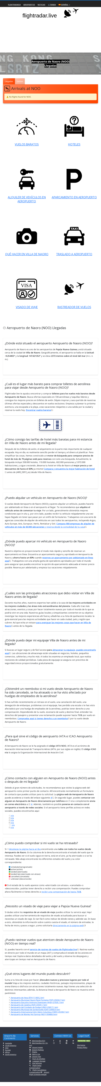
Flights (34, 1056)
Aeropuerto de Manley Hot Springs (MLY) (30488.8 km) (33, 1018)
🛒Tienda (52, 5)
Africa (7, 1056)
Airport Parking (38, 1054)
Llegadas (9, 81)
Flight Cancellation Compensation (37, 1075)
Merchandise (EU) (38, 1045)
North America (10, 1058)
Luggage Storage (38, 1065)
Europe (8, 1054)
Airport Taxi (36, 1060)
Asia (6, 1052)
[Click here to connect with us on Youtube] (60, 1045)
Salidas (20, 81)
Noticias (41, 5)
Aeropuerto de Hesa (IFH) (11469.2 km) (26, 1001)
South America (10, 1049)
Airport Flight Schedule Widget (39, 1077)
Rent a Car (36, 1058)
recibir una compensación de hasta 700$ (61, 895)
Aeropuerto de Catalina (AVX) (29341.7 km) (28, 1009)
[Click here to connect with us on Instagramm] (54, 1047)
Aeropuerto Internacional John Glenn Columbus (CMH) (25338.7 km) (39, 1016)
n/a (11, 819)
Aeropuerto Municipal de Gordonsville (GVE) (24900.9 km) (34, 1013)
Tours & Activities (38, 1063)
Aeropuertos (29, 5)
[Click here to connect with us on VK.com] (73, 1047)
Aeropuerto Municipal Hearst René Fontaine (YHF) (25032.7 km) (37, 1004)
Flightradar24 (14, 5)
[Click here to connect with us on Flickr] (66, 1045)
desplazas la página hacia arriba (24, 853)
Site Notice (81, 1049)
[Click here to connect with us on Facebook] (53, 1045)
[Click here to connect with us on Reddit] (66, 1047)
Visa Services (37, 1067)
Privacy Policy (82, 1051)
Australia (8, 1047)
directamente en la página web (69, 929)
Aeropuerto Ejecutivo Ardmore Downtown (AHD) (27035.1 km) (36, 1006)
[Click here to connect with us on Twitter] (73, 1045)
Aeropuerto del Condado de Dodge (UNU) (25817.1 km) (33, 1011)
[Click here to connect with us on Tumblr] (60, 1047)
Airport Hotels (37, 1051)
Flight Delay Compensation (35, 1070)
